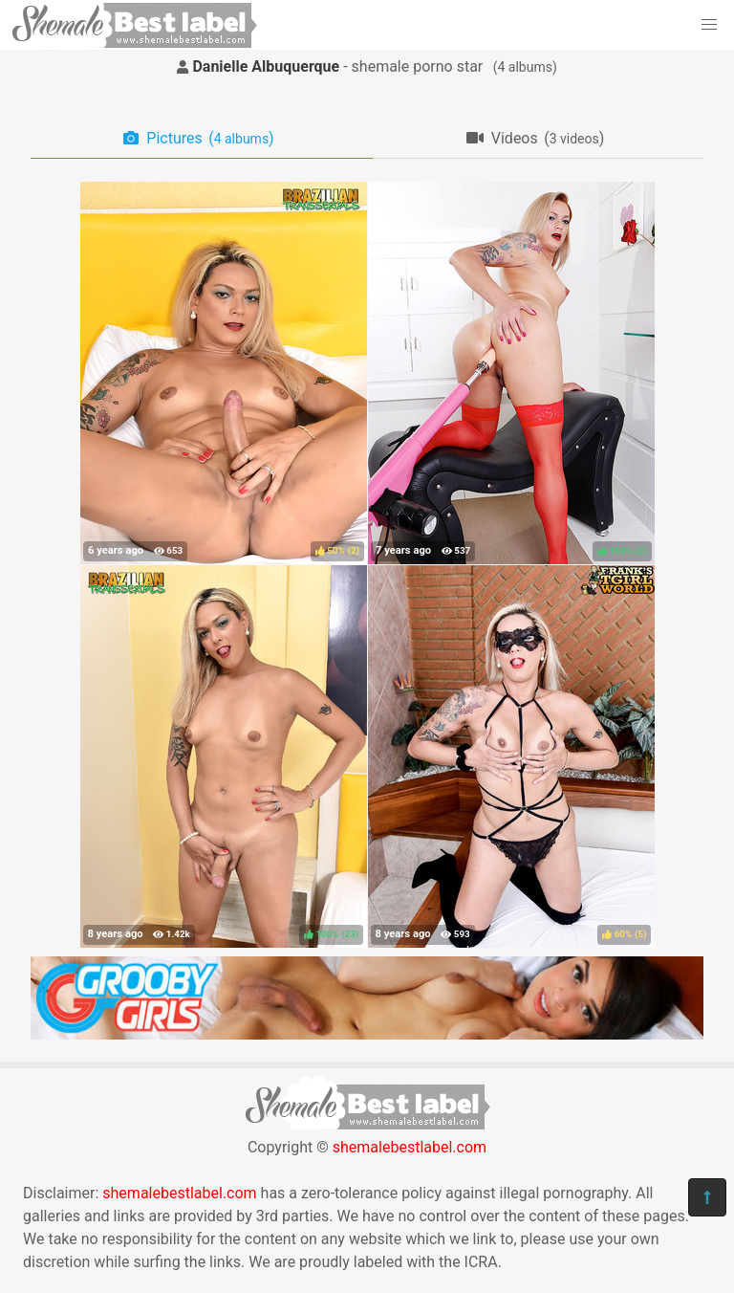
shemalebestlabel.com (409, 1147)
